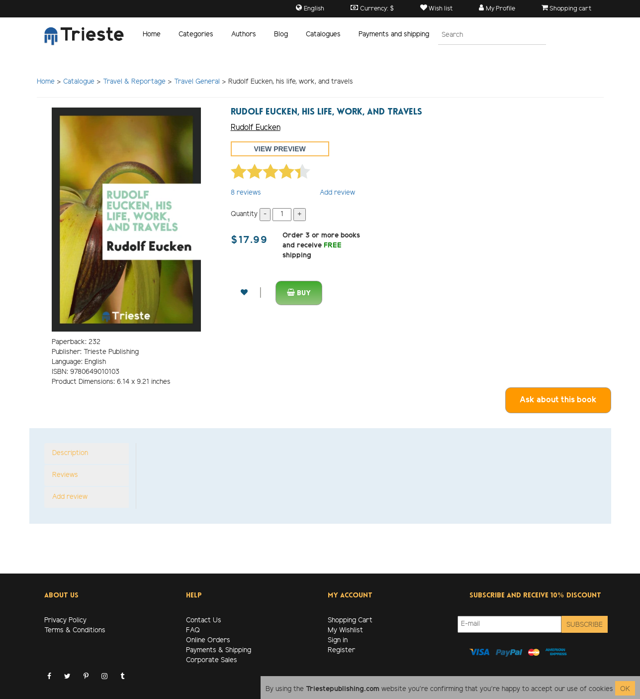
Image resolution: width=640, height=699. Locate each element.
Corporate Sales (211, 660)
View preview (280, 149)
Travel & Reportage (134, 82)
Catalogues (323, 34)
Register (341, 650)
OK (625, 689)
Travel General (197, 82)
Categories (196, 34)
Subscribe (584, 625)
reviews (246, 193)
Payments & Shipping (218, 650)
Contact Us (203, 620)
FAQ (193, 630)
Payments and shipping (394, 34)
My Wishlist (345, 630)
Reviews (65, 475)
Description (70, 453)
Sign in (338, 640)
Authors (243, 34)
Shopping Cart (350, 620)
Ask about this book (558, 400)
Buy (299, 293)
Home (152, 34)
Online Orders (208, 640)
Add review (337, 193)
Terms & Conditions (74, 630)
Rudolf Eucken (255, 127)
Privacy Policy (65, 620)
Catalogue (78, 82)
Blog (281, 34)
